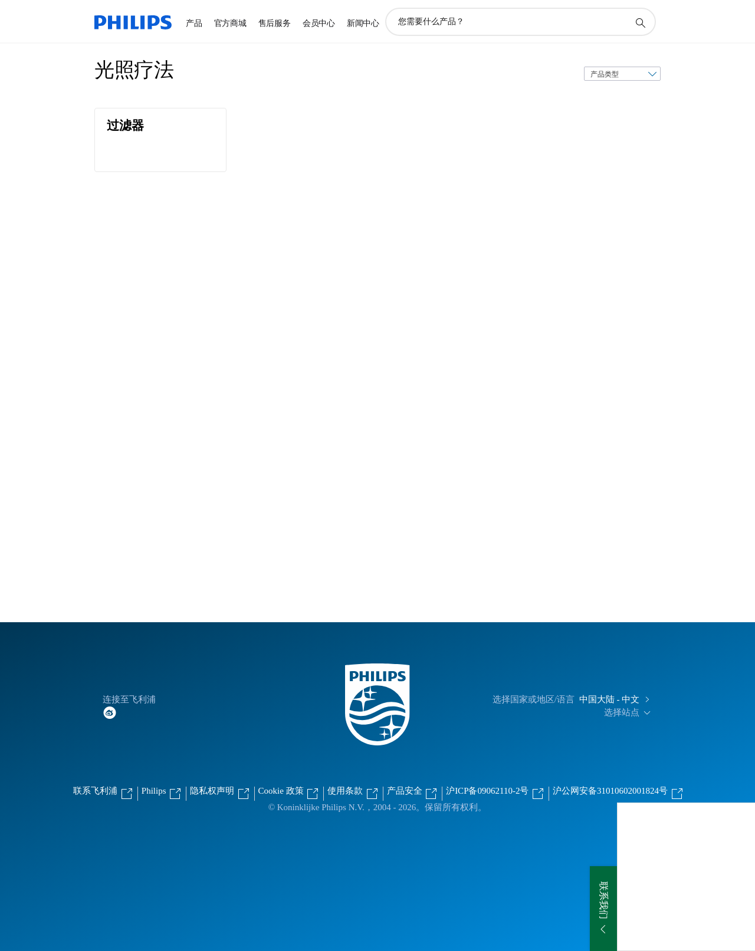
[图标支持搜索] (640, 22)
